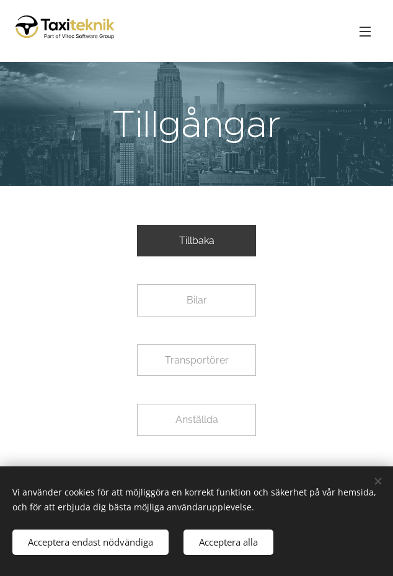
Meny (365, 31)
